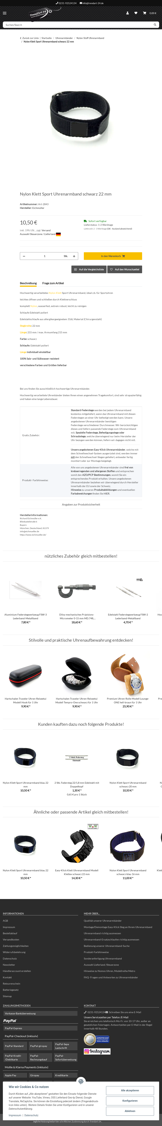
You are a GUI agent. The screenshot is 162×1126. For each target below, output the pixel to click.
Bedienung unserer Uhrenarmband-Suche (106, 945)
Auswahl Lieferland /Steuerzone (101, 964)
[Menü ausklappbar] (4, 11)
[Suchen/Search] (77, 25)
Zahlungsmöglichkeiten (16, 945)
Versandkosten (11, 939)
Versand (46, 230)
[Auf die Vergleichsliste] (89, 269)
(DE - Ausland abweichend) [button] (119, 228)
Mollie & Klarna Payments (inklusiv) (26, 1067)
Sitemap (7, 996)
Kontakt (7, 977)
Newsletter (9, 964)
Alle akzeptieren (130, 1090)
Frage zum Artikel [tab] (53, 283)
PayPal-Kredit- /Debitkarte (13, 1057)
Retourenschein (11, 983)
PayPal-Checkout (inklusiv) (21, 1036)
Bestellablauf (10, 933)
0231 (95, 1012)
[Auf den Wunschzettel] (124, 269)
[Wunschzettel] (136, 13)
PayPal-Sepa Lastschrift (62, 1046)
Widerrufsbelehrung (14, 952)
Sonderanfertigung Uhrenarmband (103, 958)
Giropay (34, 1075)
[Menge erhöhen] (74, 256)
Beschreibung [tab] (28, 283)
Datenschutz (31, 1115)
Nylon (52, 292)
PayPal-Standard (14, 1045)
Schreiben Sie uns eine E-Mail (123, 1012)
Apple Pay (10, 1075)
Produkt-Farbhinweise (96, 952)
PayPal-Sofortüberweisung (65, 1057)
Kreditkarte (61, 1075)
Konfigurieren (129, 1100)
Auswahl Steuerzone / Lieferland (40, 234)
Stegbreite (25, 325)
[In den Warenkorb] (23, 53)
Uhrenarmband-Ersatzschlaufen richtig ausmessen (111, 939)
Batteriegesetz (10, 989)
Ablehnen (130, 1111)
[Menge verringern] (24, 256)
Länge (23, 332)
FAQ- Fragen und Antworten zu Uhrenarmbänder (111, 977)
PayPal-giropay (38, 1045)
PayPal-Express (13, 1028)
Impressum (15, 1115)
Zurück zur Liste (30, 38)
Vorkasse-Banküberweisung (20, 1013)
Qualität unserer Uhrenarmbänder (103, 920)
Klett (58, 292)
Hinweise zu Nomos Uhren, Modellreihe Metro (109, 970)
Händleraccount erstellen (17, 970)
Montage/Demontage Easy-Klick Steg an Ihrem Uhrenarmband (118, 927)
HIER (106, 493)
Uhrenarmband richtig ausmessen (102, 933)
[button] (127, 13)
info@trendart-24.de (93, 3)
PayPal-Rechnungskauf (38, 1057)
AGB (5, 920)
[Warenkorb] (149, 13)
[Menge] (44, 256)
